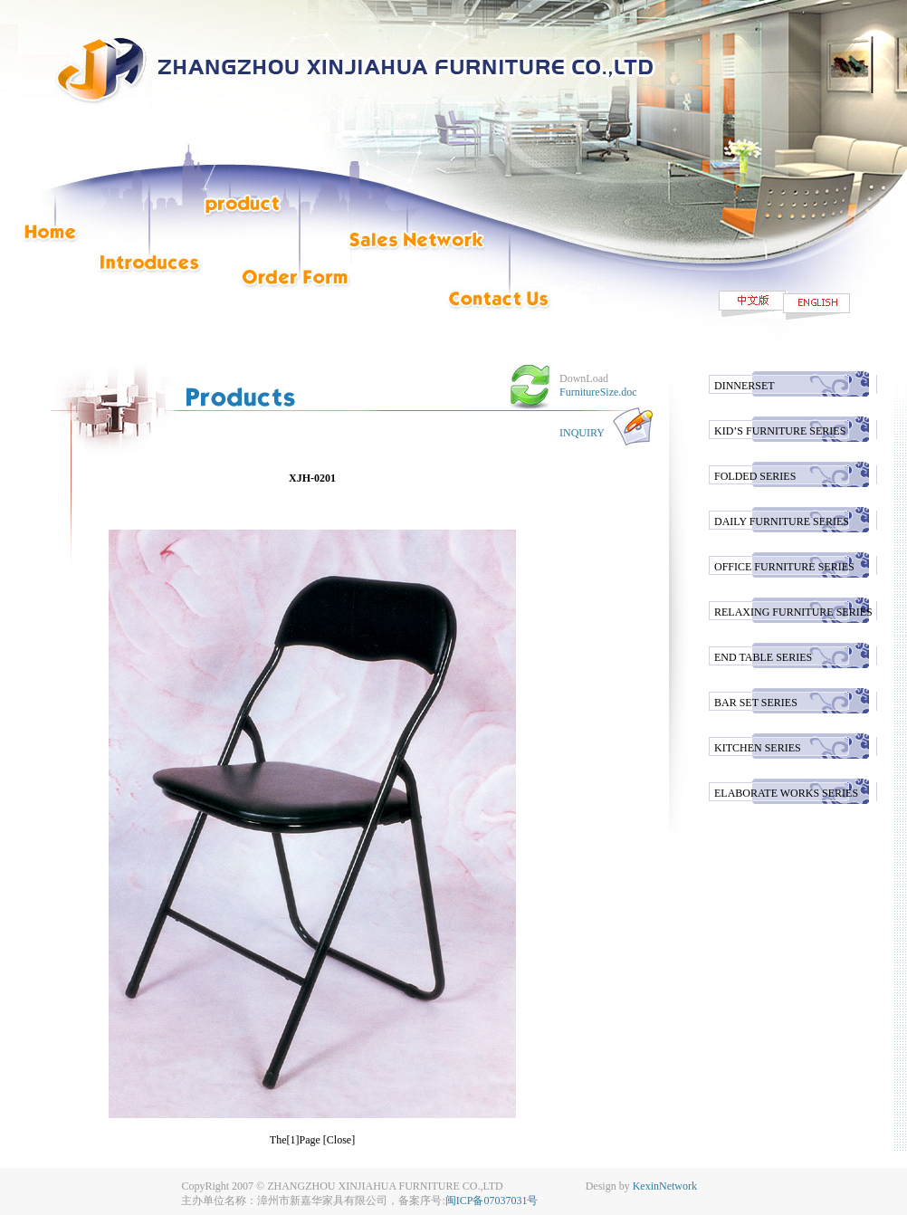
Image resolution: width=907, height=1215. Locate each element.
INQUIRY (582, 432)
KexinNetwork (665, 1186)
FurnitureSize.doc (598, 392)
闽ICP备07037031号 (492, 1200)
